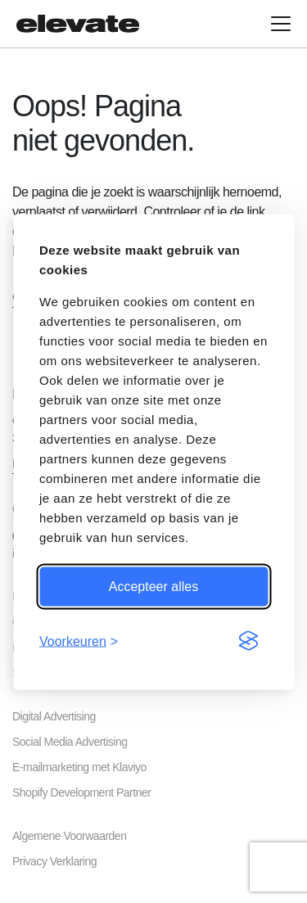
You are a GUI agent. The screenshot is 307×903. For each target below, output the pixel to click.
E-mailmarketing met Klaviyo (79, 767)
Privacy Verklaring (54, 861)
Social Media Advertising (70, 741)
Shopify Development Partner (81, 792)
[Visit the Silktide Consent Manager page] (248, 641)
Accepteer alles (153, 586)
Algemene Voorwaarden (69, 835)
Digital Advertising (54, 716)
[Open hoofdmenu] (281, 23)
